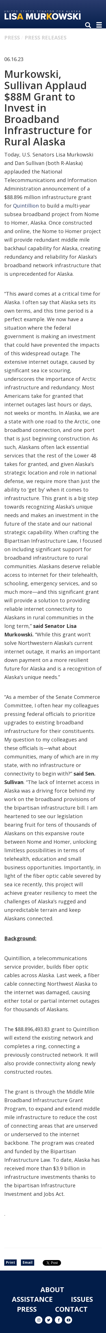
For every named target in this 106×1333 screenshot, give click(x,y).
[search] (89, 25)
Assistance (32, 1299)
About (52, 1289)
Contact (71, 1309)
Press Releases (45, 37)
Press (12, 37)
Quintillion (26, 205)
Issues (82, 1299)
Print (10, 1262)
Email (28, 1262)
